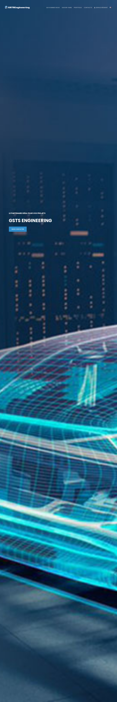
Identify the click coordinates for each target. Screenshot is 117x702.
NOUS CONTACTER (18, 229)
